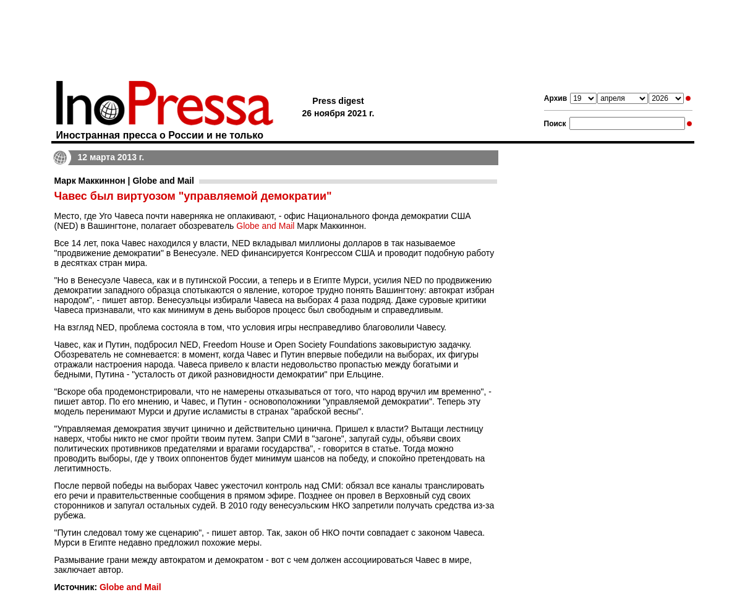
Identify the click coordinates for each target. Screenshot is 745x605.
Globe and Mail (265, 226)
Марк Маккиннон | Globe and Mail (124, 181)
